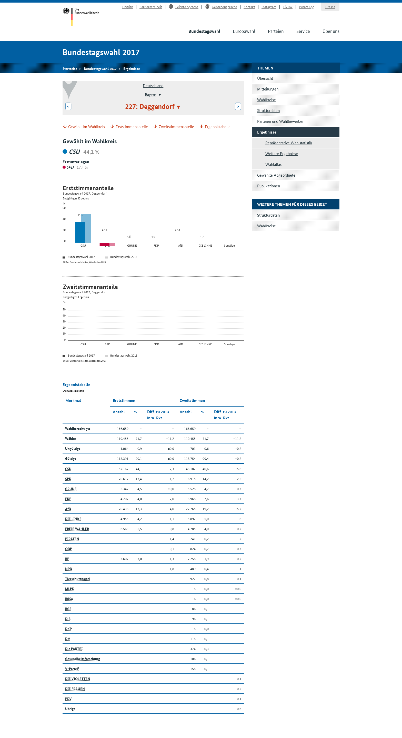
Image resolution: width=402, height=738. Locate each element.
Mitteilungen (267, 89)
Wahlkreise (266, 99)
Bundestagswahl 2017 (100, 68)
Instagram (269, 6)
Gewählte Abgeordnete (276, 175)
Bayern (150, 94)
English (127, 6)
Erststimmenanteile (132, 126)
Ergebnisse (131, 68)
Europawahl (244, 31)
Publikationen (268, 185)
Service (303, 31)
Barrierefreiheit (150, 6)
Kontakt (249, 6)
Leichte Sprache (183, 6)
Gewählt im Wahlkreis (86, 126)
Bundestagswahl (204, 31)
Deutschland (153, 85)
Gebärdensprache (221, 6)
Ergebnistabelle (217, 126)
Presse (330, 6)
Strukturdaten (268, 110)
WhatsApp (306, 6)
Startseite (81, 17)
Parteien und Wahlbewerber (280, 121)
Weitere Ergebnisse (281, 153)
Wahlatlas (273, 164)
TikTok (288, 6)
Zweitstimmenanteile (176, 126)
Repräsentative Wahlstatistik (288, 142)
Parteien (276, 31)
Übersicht (265, 78)
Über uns (331, 31)
